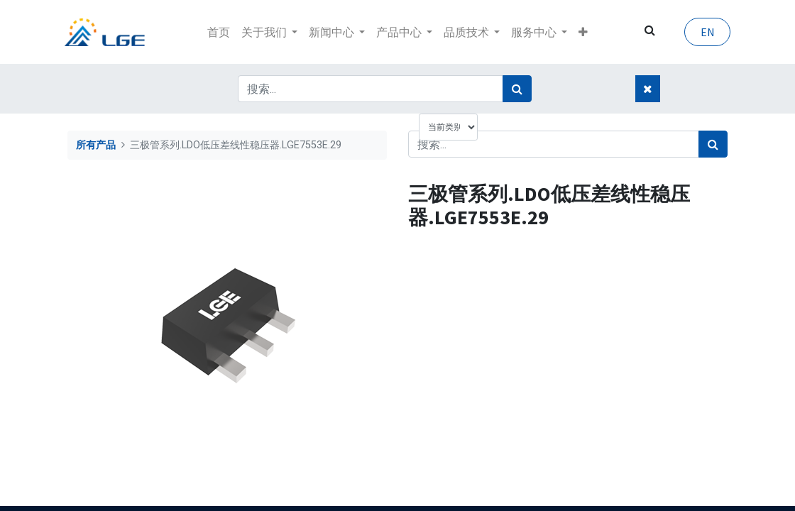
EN (704, 32)
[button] (583, 32)
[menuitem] (219, 32)
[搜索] (517, 88)
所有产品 (96, 145)
